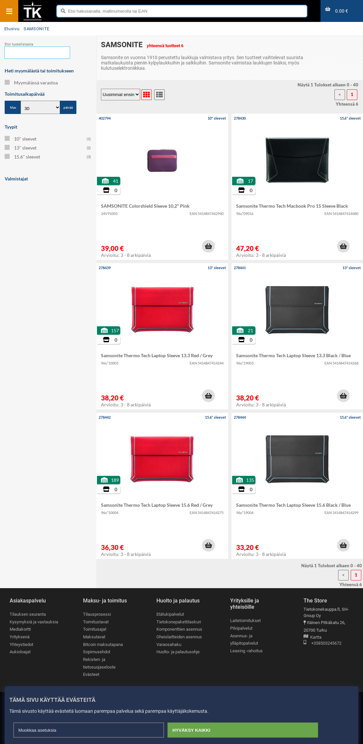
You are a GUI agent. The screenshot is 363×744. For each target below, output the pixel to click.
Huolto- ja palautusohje (178, 651)
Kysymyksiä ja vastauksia (34, 621)
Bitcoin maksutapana (103, 644)
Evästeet (91, 674)
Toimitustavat (96, 621)
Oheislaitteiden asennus (179, 636)
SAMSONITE (36, 28)
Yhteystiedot (21, 644)
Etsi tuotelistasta (19, 44)
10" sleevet (48, 139)
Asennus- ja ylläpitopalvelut (244, 639)
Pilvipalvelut (241, 628)
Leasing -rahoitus (246, 650)
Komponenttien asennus (179, 629)
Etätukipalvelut (170, 614)
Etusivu (11, 28)
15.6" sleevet (48, 156)
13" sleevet (48, 148)
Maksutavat (94, 636)
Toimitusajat (94, 629)
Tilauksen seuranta (28, 614)
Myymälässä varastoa (31, 82)
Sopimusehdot (96, 651)
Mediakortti (20, 629)
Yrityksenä (20, 636)
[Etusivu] (32, 19)
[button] (208, 246)
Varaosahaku (168, 644)
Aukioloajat (20, 651)
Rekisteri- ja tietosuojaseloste (99, 663)
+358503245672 (322, 643)
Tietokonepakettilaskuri (178, 621)
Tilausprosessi (97, 614)
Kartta (312, 637)
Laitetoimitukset (245, 620)
